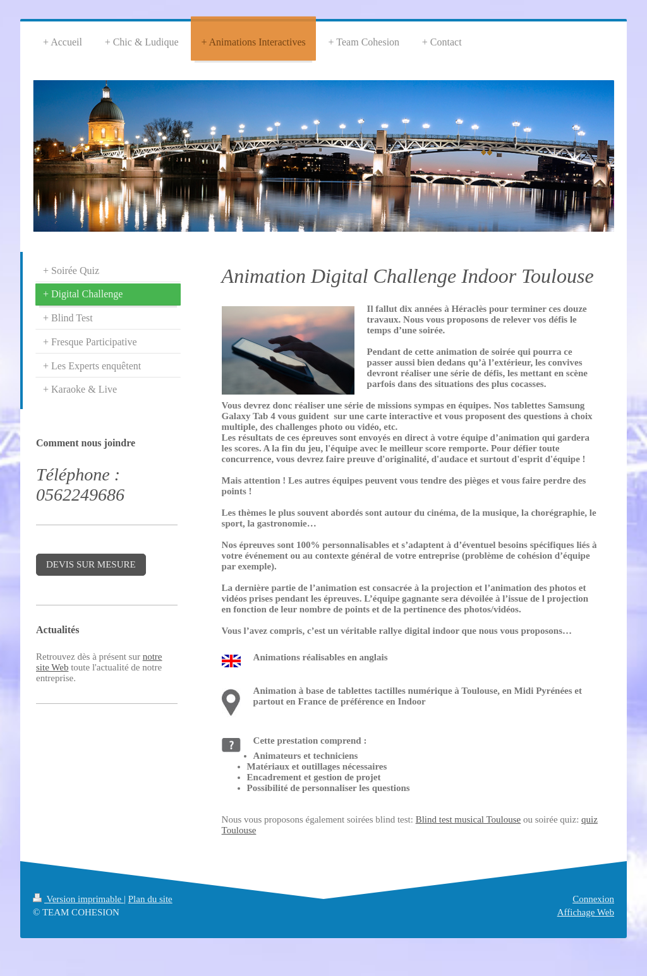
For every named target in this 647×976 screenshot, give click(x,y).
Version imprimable (78, 899)
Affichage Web (585, 912)
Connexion (593, 899)
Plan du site (150, 899)
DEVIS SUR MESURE (91, 564)
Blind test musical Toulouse (468, 819)
